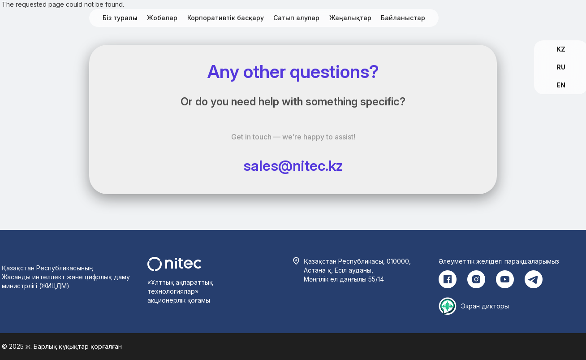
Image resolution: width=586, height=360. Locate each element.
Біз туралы (120, 18)
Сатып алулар (296, 18)
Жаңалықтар (350, 18)
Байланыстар (403, 18)
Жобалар (162, 18)
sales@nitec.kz (293, 165)
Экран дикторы (485, 306)
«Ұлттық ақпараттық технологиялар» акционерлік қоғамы (180, 291)
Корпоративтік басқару (225, 18)
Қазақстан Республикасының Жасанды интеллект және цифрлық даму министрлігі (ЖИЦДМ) (66, 277)
